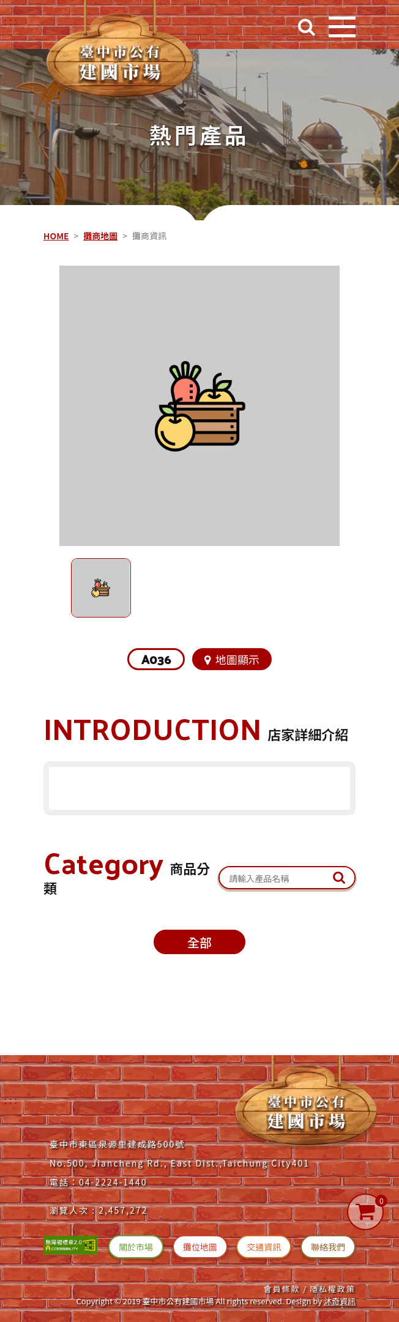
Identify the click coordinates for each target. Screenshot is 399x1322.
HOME (56, 236)
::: (12, 1099)
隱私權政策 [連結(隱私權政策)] (333, 1288)
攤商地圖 (100, 236)
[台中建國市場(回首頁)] (119, 52)
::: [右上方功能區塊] (12, 20)
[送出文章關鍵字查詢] (339, 878)
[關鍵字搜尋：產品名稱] (287, 878)
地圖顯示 (231, 659)
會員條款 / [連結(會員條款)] (285, 1288)
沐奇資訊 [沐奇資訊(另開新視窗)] (340, 1301)
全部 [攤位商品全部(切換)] (199, 942)
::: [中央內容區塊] (45, 209)
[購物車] (365, 1211)
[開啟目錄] (342, 26)
